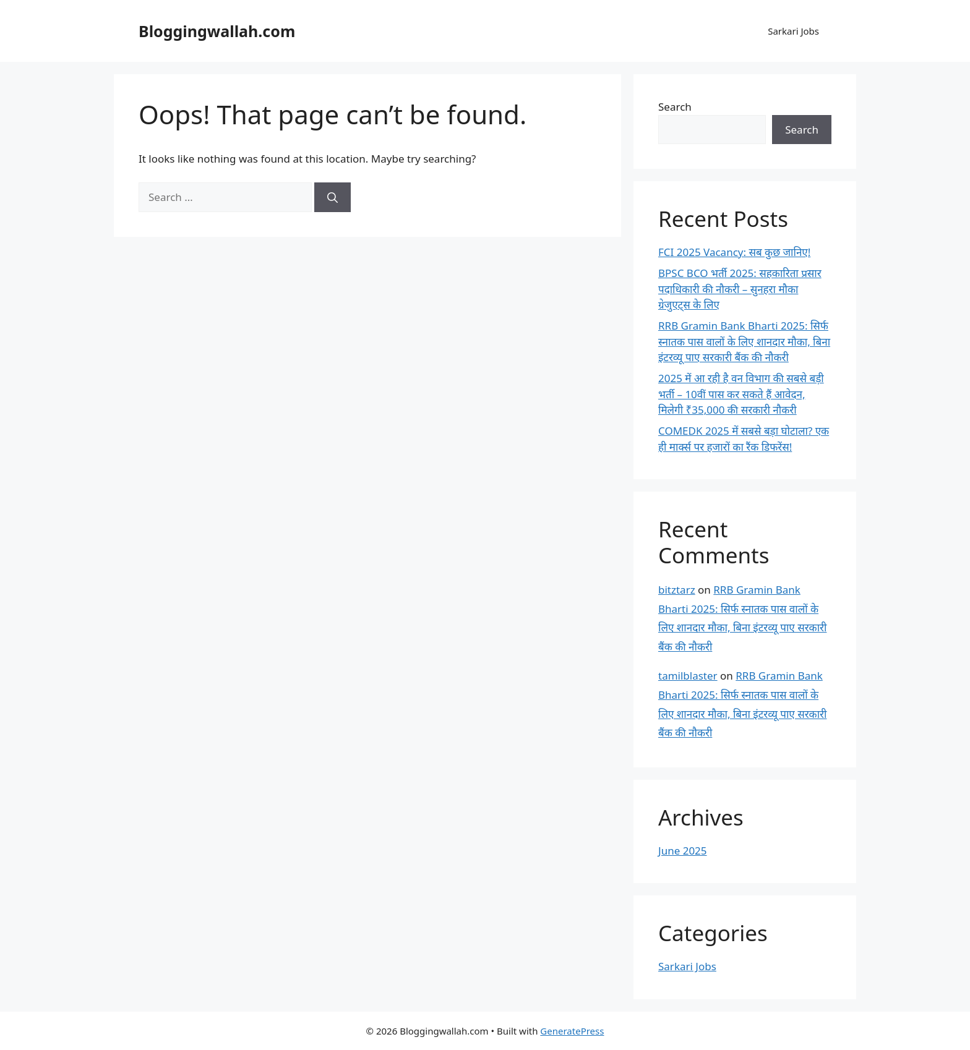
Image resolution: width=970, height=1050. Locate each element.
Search (675, 107)
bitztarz (676, 590)
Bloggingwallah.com (217, 30)
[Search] (332, 197)
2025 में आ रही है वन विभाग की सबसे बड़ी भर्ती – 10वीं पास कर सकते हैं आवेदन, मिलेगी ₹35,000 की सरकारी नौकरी (741, 394)
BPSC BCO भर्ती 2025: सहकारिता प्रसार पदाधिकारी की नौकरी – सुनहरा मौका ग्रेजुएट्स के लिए (740, 289)
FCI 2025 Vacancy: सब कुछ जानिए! (734, 252)
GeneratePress (572, 1031)
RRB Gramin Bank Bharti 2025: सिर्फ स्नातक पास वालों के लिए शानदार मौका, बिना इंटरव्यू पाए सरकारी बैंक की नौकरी (744, 341)
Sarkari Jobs (793, 31)
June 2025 (682, 850)
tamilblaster (688, 675)
